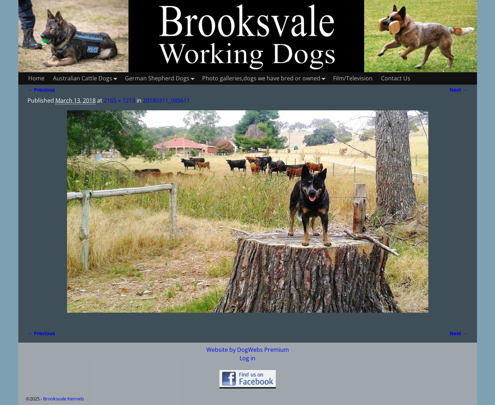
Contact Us (395, 78)
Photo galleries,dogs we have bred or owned (265, 78)
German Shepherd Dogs (161, 78)
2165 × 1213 (119, 100)
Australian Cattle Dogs (87, 78)
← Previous (41, 89)
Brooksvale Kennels (63, 398)
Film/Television (353, 78)
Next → (458, 89)
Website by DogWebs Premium (247, 350)
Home (36, 78)
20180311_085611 (166, 100)
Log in (247, 358)
